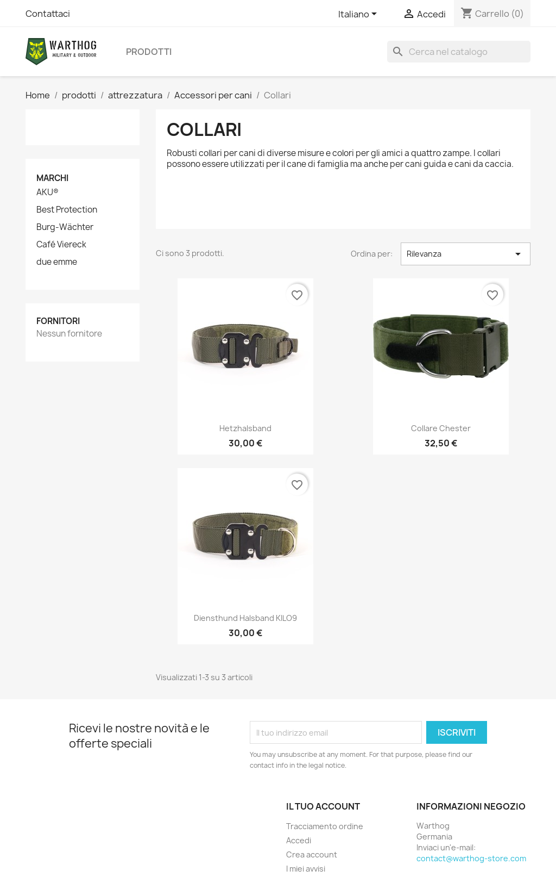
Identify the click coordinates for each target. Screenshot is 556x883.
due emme (56, 262)
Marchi (52, 178)
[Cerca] (458, 52)
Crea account (311, 854)
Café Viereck (61, 244)
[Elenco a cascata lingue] (359, 14)
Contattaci (48, 14)
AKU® (47, 192)
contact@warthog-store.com (471, 858)
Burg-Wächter (64, 227)
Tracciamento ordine (324, 826)
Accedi (298, 840)
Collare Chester (441, 428)
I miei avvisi (305, 868)
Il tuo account (323, 806)
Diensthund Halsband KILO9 (245, 618)
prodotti (149, 52)
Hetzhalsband (245, 428)
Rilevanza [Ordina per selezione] (466, 253)
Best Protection (66, 209)
